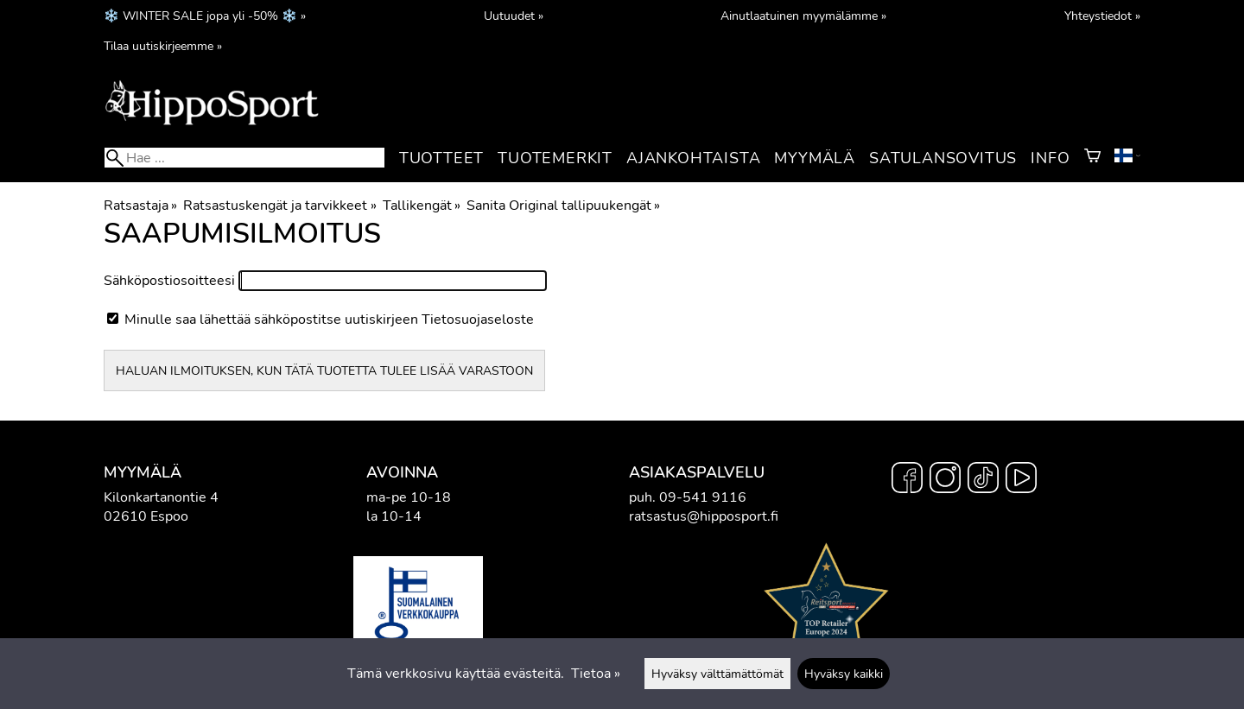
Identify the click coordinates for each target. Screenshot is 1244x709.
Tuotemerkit (555, 158)
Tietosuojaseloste (478, 319)
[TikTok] (983, 480)
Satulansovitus (943, 158)
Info (1050, 158)
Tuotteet (441, 158)
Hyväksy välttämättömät (717, 673)
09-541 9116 (702, 497)
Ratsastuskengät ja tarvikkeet (279, 205)
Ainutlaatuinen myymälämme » (803, 15)
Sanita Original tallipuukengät (563, 205)
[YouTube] (1021, 480)
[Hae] (244, 157)
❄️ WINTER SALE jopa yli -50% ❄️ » (205, 15)
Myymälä (814, 158)
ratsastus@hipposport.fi (703, 516)
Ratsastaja (140, 205)
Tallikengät (421, 205)
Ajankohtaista (693, 158)
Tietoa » (595, 673)
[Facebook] (907, 480)
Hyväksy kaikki (843, 673)
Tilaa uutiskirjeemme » (163, 45)
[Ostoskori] (1092, 158)
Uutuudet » (513, 15)
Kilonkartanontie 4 (161, 497)
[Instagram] (945, 480)
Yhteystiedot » (1102, 15)
